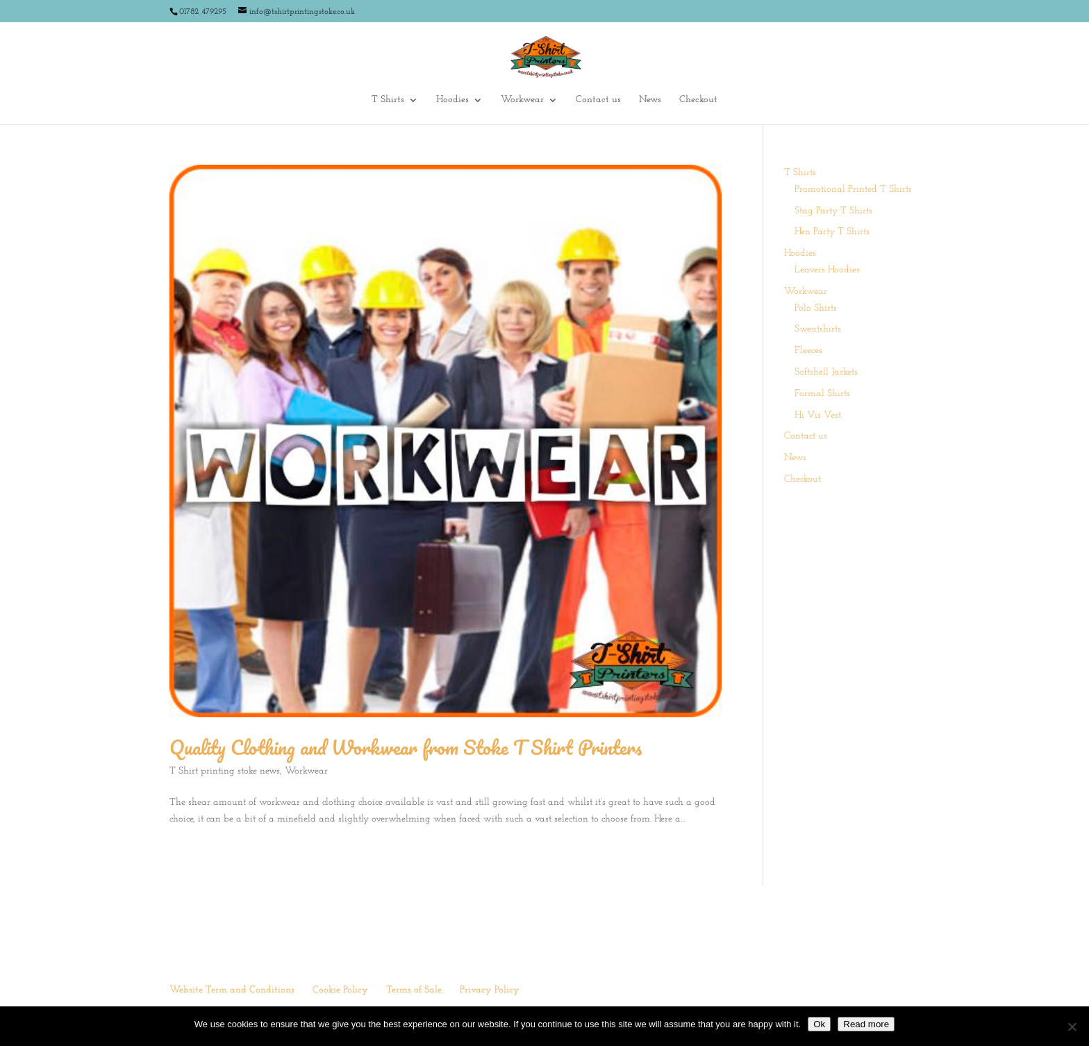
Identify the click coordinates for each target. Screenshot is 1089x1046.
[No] (1072, 1026)
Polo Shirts (816, 308)
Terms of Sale (414, 990)
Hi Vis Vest (818, 415)
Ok (819, 1024)
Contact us (598, 100)
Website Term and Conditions (231, 990)
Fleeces (808, 350)
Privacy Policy (489, 990)
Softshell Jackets (826, 372)
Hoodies (452, 100)
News (650, 100)
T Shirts (388, 100)
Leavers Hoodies (827, 270)
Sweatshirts (818, 329)
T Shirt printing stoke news (224, 771)
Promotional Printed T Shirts (853, 189)
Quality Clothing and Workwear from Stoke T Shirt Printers (405, 747)
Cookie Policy (340, 990)
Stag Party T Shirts (833, 211)
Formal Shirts (822, 394)
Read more (866, 1024)
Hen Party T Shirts (832, 232)
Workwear (522, 100)
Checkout (698, 100)
